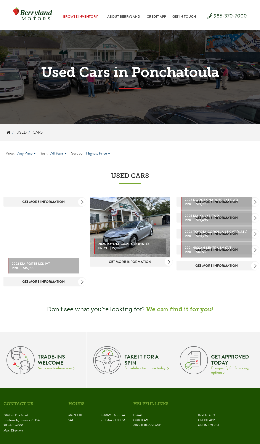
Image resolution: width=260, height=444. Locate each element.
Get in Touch (184, 16)
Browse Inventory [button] (82, 16)
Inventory (206, 415)
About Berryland (123, 16)
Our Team (140, 420)
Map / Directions (13, 430)
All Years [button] (58, 153)
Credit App (156, 16)
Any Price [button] (26, 153)
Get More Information (52, 202)
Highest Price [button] (98, 153)
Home (138, 415)
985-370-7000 (230, 16)
